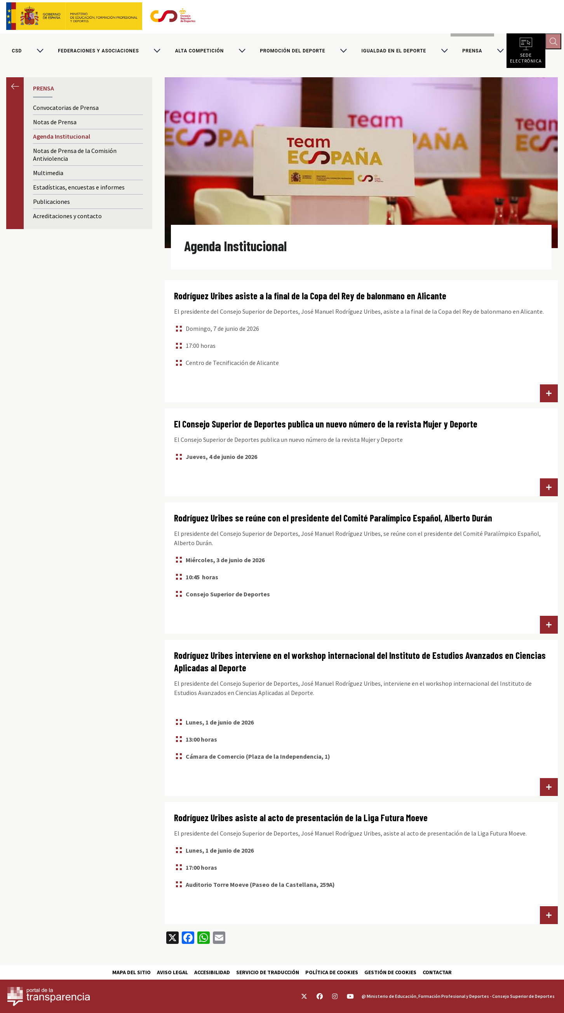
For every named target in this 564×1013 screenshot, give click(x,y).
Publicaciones (51, 204)
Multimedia (48, 175)
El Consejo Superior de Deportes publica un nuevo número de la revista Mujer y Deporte (325, 426)
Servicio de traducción (267, 972)
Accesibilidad (212, 972)
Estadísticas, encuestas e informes (79, 190)
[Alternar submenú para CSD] (40, 52)
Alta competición (199, 52)
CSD (17, 52)
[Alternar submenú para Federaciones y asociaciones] (157, 52)
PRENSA (472, 52)
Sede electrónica (526, 58)
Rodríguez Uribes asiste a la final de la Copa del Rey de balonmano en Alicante (310, 298)
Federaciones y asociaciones (98, 52)
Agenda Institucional (61, 139)
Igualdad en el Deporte (394, 52)
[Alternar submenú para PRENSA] (500, 52)
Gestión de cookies (390, 972)
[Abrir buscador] (554, 42)
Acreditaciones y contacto (67, 218)
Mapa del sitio (131, 972)
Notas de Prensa (55, 125)
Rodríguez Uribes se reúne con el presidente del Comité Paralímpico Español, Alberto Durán (333, 520)
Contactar (437, 972)
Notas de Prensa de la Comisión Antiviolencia (75, 157)
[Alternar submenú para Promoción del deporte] (343, 52)
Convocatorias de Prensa (66, 110)
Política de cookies (331, 972)
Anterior (15, 88)
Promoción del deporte (292, 52)
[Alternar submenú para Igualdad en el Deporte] (444, 52)
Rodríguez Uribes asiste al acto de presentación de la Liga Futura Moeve (301, 819)
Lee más (549, 396)
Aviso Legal (172, 972)
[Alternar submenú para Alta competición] (242, 52)
